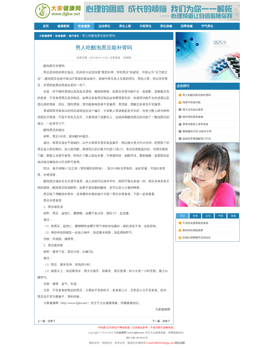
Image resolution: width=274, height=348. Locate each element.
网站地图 (180, 342)
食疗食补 (74, 35)
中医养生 (146, 26)
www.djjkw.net (135, 332)
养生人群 (125, 26)
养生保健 (166, 26)
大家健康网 (45, 35)
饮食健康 (84, 26)
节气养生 (207, 26)
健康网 (122, 332)
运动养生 (104, 26)
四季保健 (187, 26)
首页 (46, 26)
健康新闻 (63, 26)
